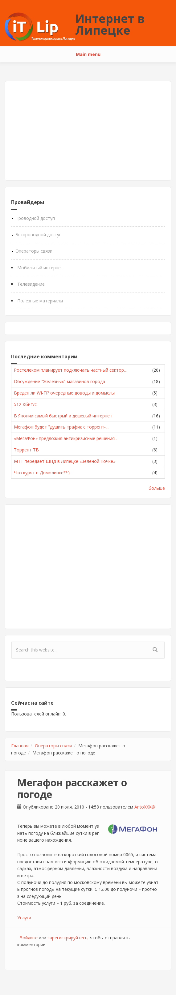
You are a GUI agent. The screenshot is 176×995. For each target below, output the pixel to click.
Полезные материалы (40, 301)
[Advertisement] (88, 131)
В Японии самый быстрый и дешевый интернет (63, 416)
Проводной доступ (35, 218)
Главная (19, 746)
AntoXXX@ (144, 807)
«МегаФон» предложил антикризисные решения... (65, 438)
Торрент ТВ (26, 450)
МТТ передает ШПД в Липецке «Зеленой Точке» (64, 461)
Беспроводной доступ (38, 234)
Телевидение (31, 284)
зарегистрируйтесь (67, 938)
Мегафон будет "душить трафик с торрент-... (61, 427)
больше (157, 488)
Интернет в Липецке (110, 24)
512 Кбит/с (25, 404)
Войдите (28, 938)
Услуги (24, 917)
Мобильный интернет (40, 268)
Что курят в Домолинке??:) (42, 473)
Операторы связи (33, 251)
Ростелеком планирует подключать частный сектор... (70, 370)
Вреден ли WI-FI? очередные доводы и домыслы (64, 393)
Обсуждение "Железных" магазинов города (59, 381)
